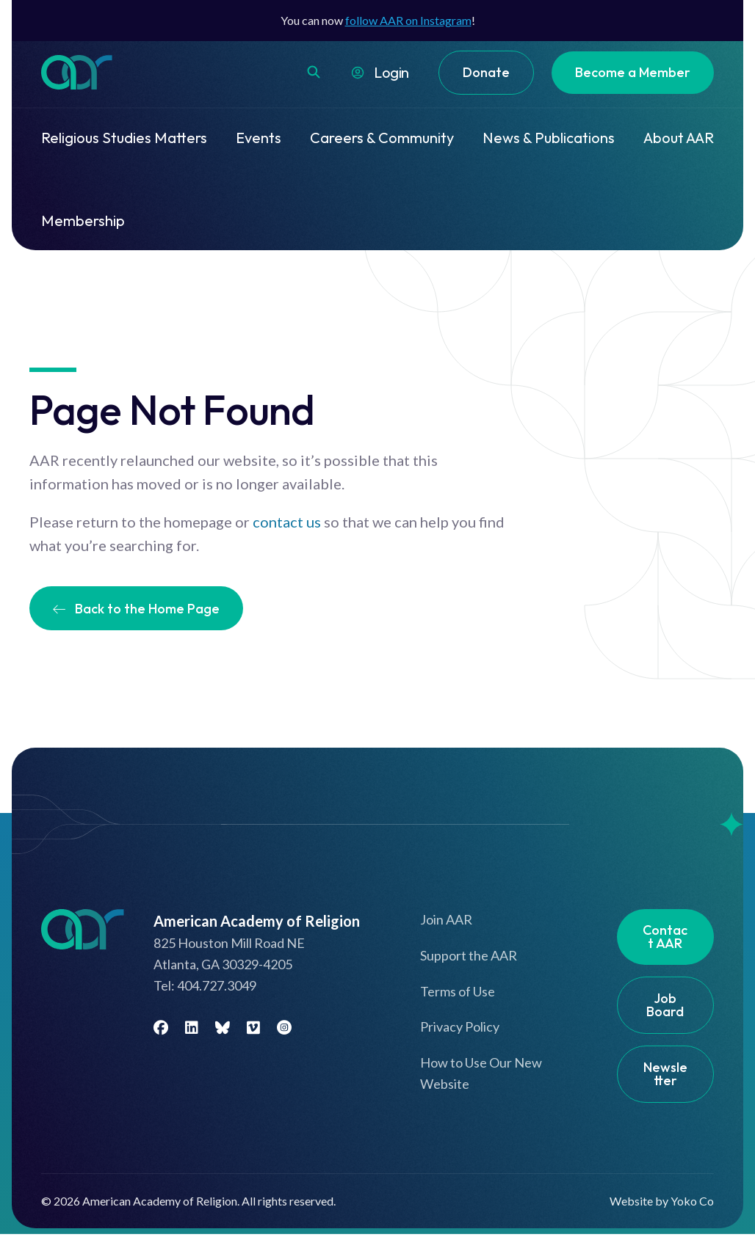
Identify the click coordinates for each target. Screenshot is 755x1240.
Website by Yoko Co (662, 1201)
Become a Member (632, 72)
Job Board (665, 1005)
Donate (486, 72)
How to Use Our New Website (481, 1073)
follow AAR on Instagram (408, 20)
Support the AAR (468, 955)
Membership (83, 220)
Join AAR (446, 919)
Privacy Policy (459, 1026)
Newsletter (665, 1074)
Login (391, 72)
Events (258, 137)
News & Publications (549, 137)
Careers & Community (382, 137)
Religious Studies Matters (124, 137)
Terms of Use (457, 991)
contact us (287, 521)
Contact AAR (665, 937)
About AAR (678, 137)
